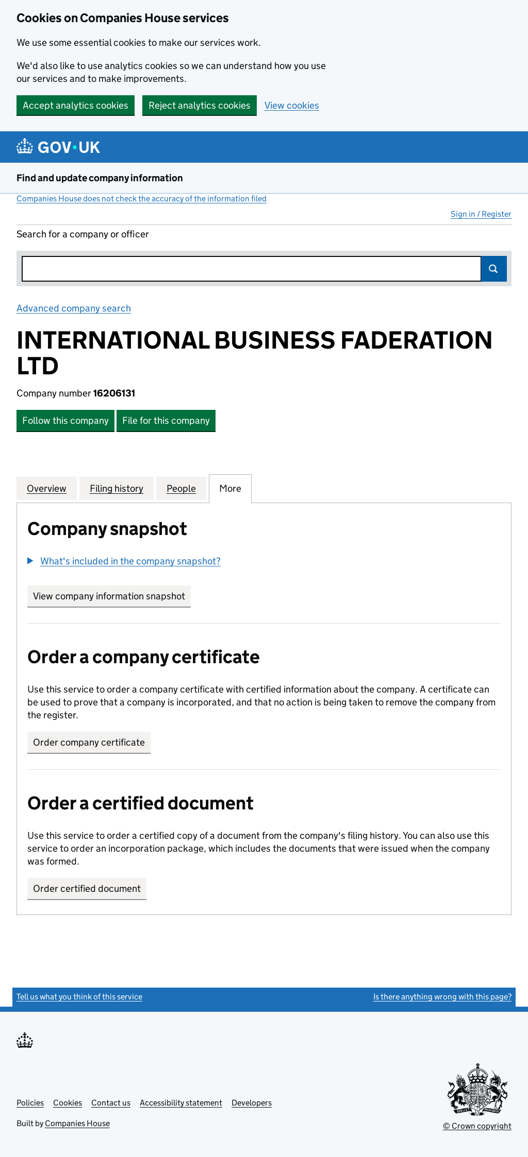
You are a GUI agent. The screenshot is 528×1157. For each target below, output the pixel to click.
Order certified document (87, 888)
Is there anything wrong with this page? (442, 996)
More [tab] (230, 488)
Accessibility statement (181, 1103)
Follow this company (65, 420)
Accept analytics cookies (75, 105)
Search (494, 269)
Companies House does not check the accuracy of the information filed (141, 198)
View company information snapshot (112, 596)
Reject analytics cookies (199, 105)
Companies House (77, 1123)
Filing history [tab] (116, 488)
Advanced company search (73, 308)
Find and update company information (99, 178)
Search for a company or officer (82, 234)
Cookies (67, 1103)
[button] (124, 561)
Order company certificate (89, 742)
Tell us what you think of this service (79, 996)
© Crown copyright (477, 1126)
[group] (264, 562)
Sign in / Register (481, 214)
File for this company (166, 420)
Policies (30, 1103)
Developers (252, 1103)
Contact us (110, 1103)
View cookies (292, 105)
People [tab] (181, 488)
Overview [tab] (47, 488)
